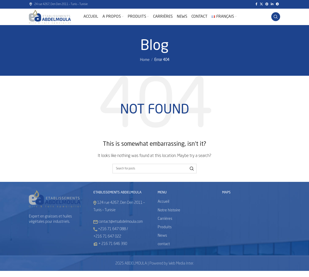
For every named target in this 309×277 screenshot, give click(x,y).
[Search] (275, 20)
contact (164, 250)
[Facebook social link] (256, 4)
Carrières (165, 225)
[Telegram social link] (277, 4)
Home (145, 66)
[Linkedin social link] (272, 4)
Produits (165, 233)
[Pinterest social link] (267, 4)
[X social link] (261, 4)
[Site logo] (55, 20)
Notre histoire (169, 216)
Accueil (163, 208)
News (162, 242)
